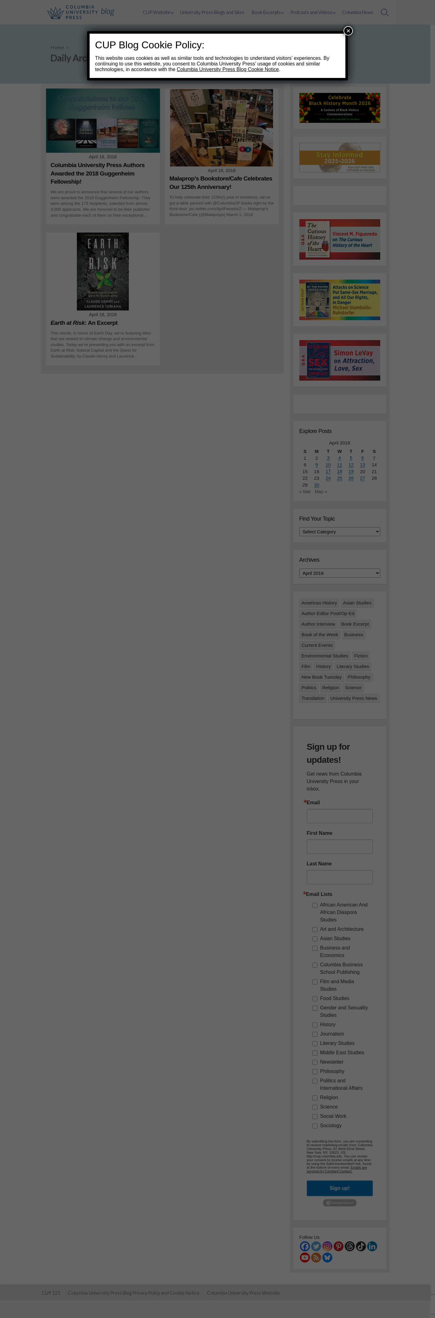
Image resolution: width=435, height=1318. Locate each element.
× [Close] (348, 30)
